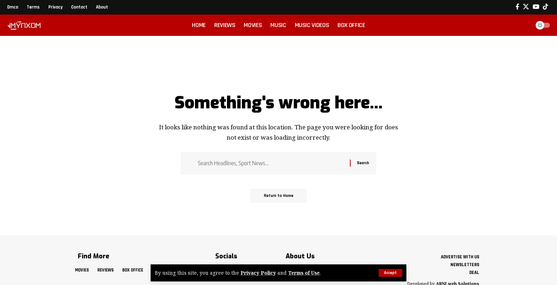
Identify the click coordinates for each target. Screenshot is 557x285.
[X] (526, 7)
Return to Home (278, 196)
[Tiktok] (545, 7)
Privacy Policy (258, 273)
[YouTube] (536, 7)
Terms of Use (304, 273)
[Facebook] (517, 7)
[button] (390, 273)
